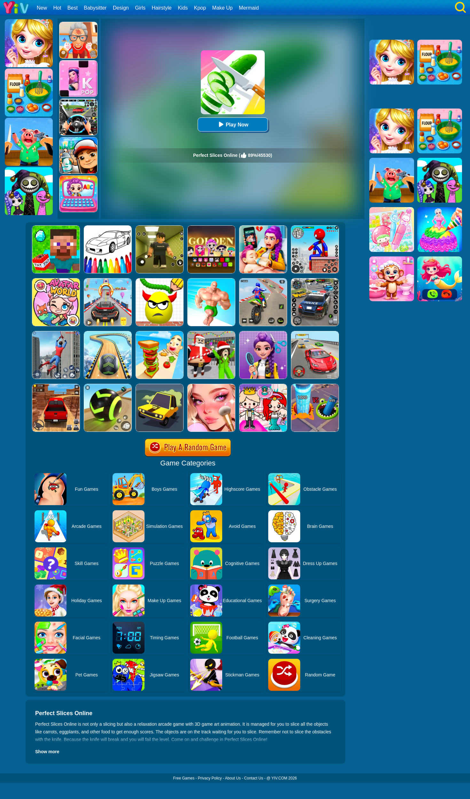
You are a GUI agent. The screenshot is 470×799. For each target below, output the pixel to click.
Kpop (200, 8)
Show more (47, 751)
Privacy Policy (210, 778)
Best (72, 8)
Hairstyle (162, 8)
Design (121, 8)
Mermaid (249, 8)
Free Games (183, 778)
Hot (57, 8)
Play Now (232, 124)
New (42, 8)
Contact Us (253, 778)
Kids (183, 8)
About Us (233, 778)
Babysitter (95, 8)
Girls (140, 8)
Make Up (222, 8)
